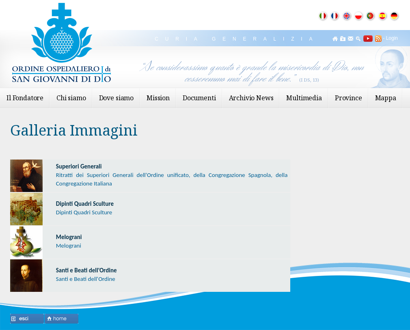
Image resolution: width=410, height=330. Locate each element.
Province (348, 97)
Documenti (199, 97)
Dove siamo (116, 97)
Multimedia (304, 97)
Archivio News (251, 97)
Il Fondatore (24, 97)
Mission (158, 97)
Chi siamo (71, 97)
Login (392, 38)
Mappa (385, 97)
